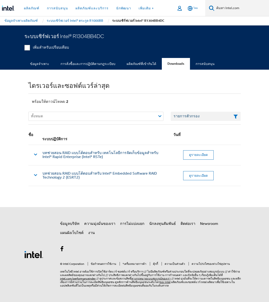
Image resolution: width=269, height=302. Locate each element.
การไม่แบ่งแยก (132, 223)
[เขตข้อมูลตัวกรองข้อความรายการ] (206, 116)
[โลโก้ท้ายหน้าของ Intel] (33, 254)
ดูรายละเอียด (198, 155)
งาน (91, 232)
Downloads (175, 63)
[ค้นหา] (211, 8)
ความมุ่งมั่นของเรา (99, 223)
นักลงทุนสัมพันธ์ (162, 223)
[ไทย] (192, 8)
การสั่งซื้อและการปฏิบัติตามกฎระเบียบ (88, 64)
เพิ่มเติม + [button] (146, 8)
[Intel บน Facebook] (62, 249)
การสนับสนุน (205, 64)
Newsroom (209, 223)
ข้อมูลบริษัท (70, 223)
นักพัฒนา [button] (123, 8)
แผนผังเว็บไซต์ (71, 232)
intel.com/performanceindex (78, 278)
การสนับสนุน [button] (57, 8)
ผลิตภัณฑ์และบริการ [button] (92, 8)
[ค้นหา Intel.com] (241, 8)
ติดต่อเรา (188, 223)
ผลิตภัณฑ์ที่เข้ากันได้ (141, 64)
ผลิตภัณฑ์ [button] (31, 8)
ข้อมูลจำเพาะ (39, 64)
